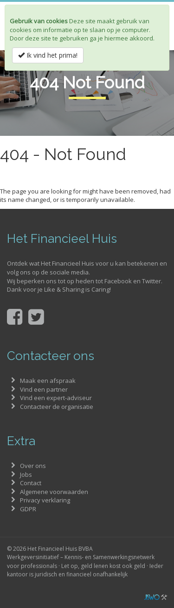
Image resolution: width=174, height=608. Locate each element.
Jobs (26, 474)
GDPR (28, 509)
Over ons (33, 465)
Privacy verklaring (45, 500)
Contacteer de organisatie (56, 406)
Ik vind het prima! (47, 55)
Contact (30, 483)
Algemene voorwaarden (54, 492)
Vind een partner (44, 389)
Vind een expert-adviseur (56, 398)
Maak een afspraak (48, 380)
